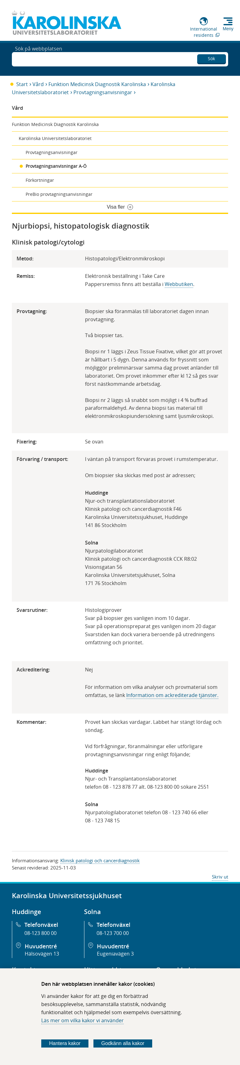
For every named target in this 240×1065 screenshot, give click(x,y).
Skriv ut (220, 877)
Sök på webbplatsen (38, 58)
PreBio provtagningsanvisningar (59, 194)
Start (22, 84)
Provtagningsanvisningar (102, 92)
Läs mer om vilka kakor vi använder (82, 1020)
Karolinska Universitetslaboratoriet (55, 138)
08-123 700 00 (113, 933)
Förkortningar (40, 180)
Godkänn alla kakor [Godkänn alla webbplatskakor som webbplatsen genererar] (122, 1043)
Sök (211, 58)
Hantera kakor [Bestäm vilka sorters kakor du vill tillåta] (65, 1043)
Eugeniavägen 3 (115, 953)
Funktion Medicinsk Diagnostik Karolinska (97, 84)
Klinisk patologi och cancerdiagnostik (100, 860)
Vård (38, 84)
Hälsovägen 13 (42, 953)
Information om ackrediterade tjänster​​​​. (172, 695)
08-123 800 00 (40, 933)
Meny (228, 28)
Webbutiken (179, 284)
